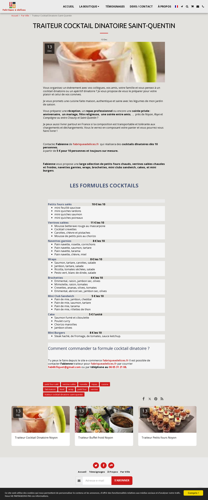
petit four (82, 389)
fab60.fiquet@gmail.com (64, 367)
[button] (181, 6)
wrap (70, 389)
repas (94, 384)
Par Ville (25, 15)
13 (18, 412)
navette (83, 384)
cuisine (104, 384)
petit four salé (51, 384)
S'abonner (121, 480)
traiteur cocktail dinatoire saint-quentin (64, 394)
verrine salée (69, 384)
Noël (62, 389)
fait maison (50, 389)
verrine (94, 389)
